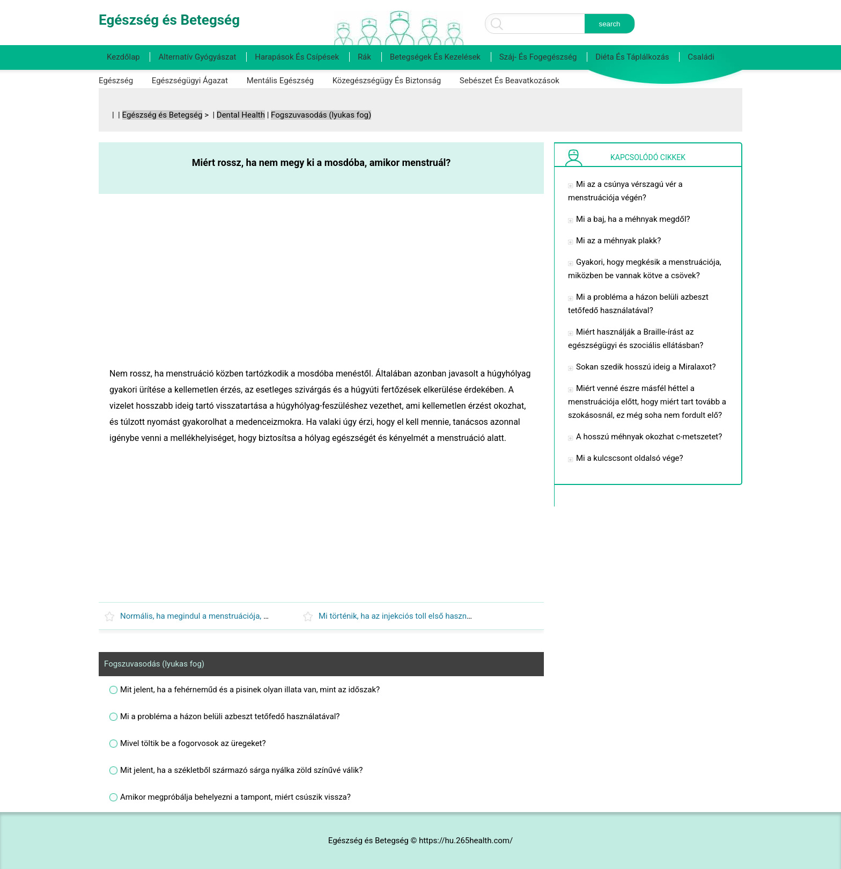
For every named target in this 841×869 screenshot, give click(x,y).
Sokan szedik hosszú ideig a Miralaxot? (646, 367)
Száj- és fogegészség (538, 57)
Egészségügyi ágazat (190, 80)
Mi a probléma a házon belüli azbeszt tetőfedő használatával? (230, 716)
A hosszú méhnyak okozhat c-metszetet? (649, 436)
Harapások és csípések (297, 57)
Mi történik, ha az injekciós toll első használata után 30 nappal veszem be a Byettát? (468, 616)
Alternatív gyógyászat (197, 57)
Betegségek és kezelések (435, 57)
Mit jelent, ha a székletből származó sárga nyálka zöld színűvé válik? (241, 770)
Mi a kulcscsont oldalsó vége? (629, 458)
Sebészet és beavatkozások (509, 80)
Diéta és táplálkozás (632, 57)
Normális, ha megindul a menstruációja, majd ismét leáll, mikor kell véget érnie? (261, 616)
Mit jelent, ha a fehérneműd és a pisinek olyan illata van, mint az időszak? (250, 689)
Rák (364, 57)
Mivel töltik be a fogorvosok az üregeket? (193, 743)
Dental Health (241, 115)
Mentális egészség (280, 80)
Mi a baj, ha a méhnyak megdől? (633, 219)
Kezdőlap (123, 57)
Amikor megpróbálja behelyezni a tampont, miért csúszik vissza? (235, 797)
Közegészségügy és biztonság (387, 80)
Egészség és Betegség (162, 115)
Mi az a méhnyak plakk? (618, 240)
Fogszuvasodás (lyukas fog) (321, 115)
